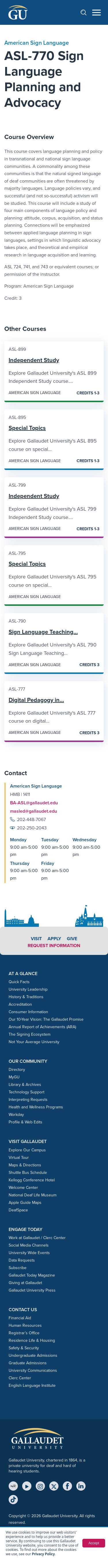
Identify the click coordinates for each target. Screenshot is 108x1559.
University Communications (33, 1370)
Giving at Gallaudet (25, 1283)
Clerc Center (20, 1378)
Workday (16, 1115)
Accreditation (20, 1004)
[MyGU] (13, 1486)
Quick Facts (19, 982)
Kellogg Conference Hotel (32, 1180)
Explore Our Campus (27, 1150)
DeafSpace (18, 1210)
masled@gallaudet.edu (33, 811)
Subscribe (17, 1268)
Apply (54, 938)
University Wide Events (29, 1253)
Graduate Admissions (28, 1363)
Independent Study (34, 360)
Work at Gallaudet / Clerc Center (37, 1238)
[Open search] (86, 12)
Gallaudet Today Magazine (32, 1275)
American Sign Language (36, 42)
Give (72, 938)
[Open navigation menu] (96, 12)
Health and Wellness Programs (36, 1107)
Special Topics (27, 428)
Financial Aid (20, 1318)
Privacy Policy (43, 1553)
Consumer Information (28, 1012)
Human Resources (25, 1325)
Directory (17, 1070)
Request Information (54, 945)
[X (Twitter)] (53, 1486)
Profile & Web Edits (25, 1122)
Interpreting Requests (28, 1100)
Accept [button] (93, 1543)
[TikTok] (13, 1499)
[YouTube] (26, 1486)
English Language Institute (32, 1385)
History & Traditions (26, 997)
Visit (36, 938)
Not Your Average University (34, 1042)
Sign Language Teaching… (43, 631)
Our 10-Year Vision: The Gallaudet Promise (46, 1019)
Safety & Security (24, 1348)
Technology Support (26, 1092)
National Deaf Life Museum (32, 1195)
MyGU (14, 1077)
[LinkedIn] (81, 1486)
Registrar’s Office (24, 1333)
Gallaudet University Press (32, 1290)
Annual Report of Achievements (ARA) (42, 1027)
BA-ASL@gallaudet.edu (34, 802)
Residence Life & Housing (32, 1340)
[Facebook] (67, 1486)
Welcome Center (23, 1188)
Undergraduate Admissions (33, 1355)
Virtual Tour (19, 1158)
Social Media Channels (29, 1245)
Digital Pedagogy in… (36, 700)
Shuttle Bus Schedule (28, 1173)
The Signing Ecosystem (29, 1034)
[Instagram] (40, 1486)
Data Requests (22, 1260)
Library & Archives (25, 1085)
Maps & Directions (25, 1165)
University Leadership (28, 989)
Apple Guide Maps (25, 1203)
